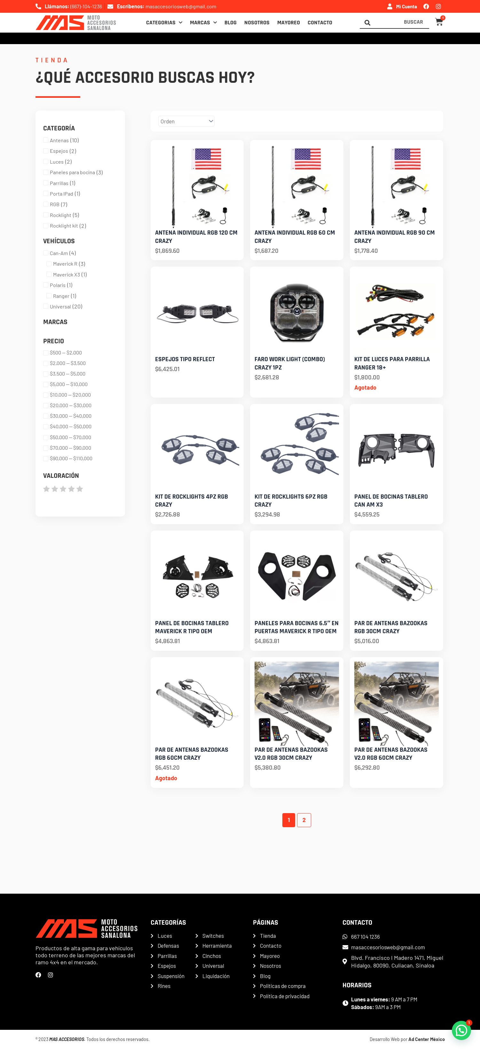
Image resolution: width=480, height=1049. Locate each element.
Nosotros (257, 22)
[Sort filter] (199, 121)
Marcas (203, 22)
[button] (461, 1030)
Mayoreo (288, 22)
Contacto (320, 22)
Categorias (164, 22)
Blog (230, 22)
